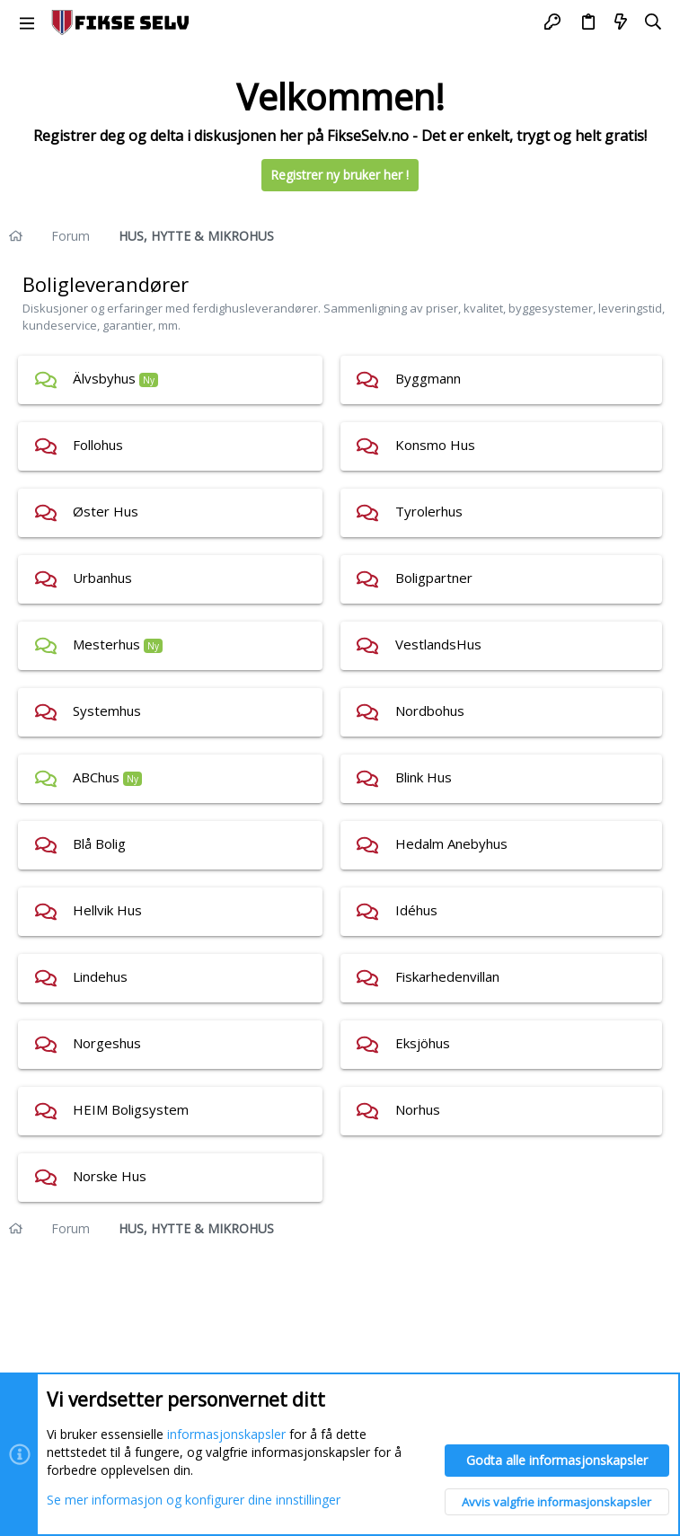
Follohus (98, 445)
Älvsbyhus (104, 378)
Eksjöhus (422, 1043)
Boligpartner (433, 578)
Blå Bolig (99, 843)
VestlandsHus (438, 644)
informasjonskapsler (226, 1434)
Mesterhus (106, 644)
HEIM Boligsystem (131, 1109)
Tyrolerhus (429, 511)
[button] (27, 22)
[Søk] (653, 22)
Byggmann (428, 378)
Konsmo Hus (435, 445)
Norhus (417, 1109)
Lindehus (100, 976)
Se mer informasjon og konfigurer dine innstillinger (193, 1499)
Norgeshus (107, 1043)
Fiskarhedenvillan (447, 976)
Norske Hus (109, 1176)
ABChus (96, 777)
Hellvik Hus (107, 910)
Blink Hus (423, 777)
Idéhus (416, 910)
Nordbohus (429, 710)
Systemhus (107, 710)
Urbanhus (102, 578)
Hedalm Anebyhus (451, 843)
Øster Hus (105, 511)
